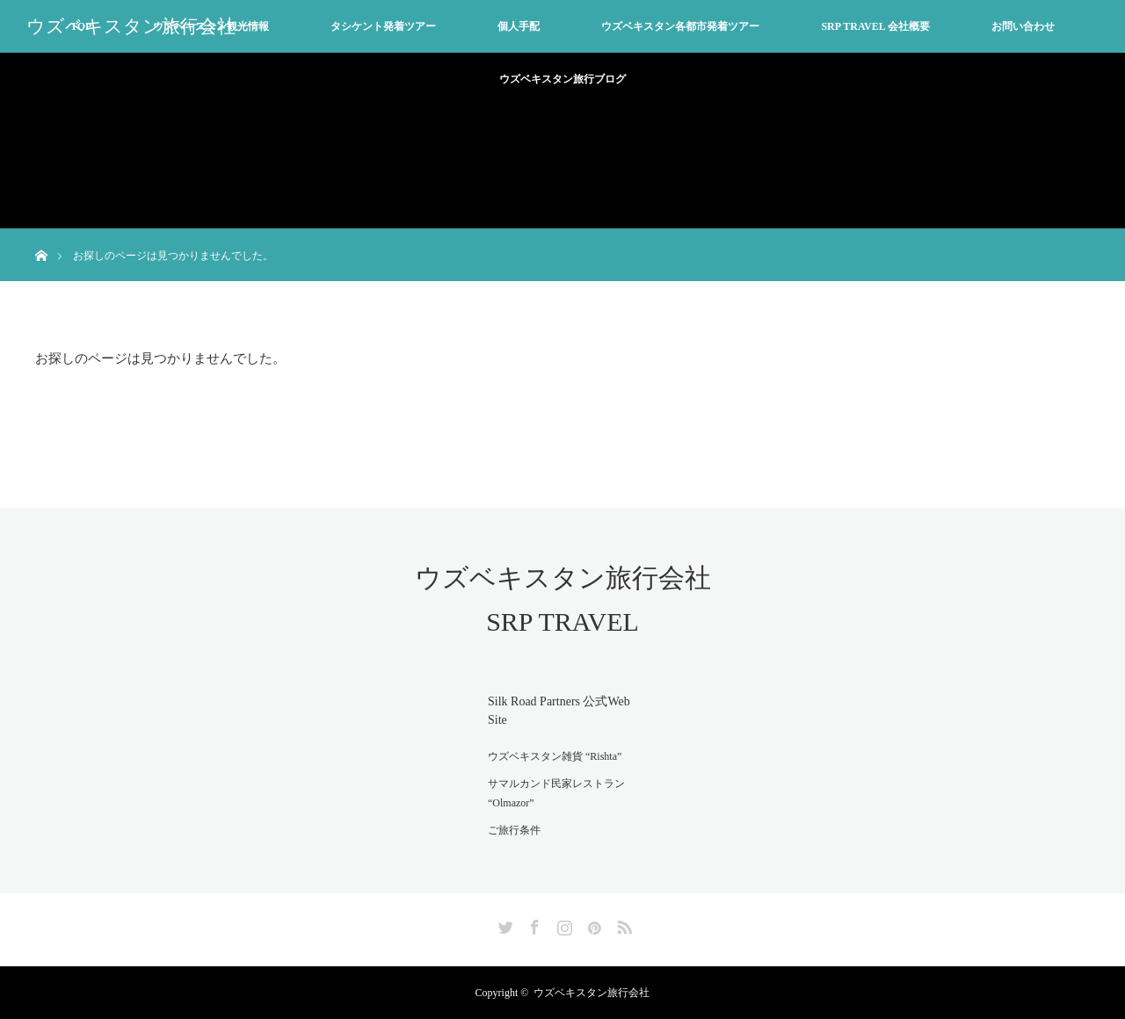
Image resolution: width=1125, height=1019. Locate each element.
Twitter (503, 924)
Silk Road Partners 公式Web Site (559, 711)
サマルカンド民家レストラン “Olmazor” (556, 793)
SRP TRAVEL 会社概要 (875, 26)
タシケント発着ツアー (383, 26)
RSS (622, 924)
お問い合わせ (1023, 26)
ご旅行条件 (514, 830)
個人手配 (518, 26)
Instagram (562, 924)
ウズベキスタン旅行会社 (131, 26)
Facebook (532, 924)
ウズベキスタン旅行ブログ (562, 79)
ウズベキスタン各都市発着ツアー (680, 26)
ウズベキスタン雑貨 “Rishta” (554, 756)
